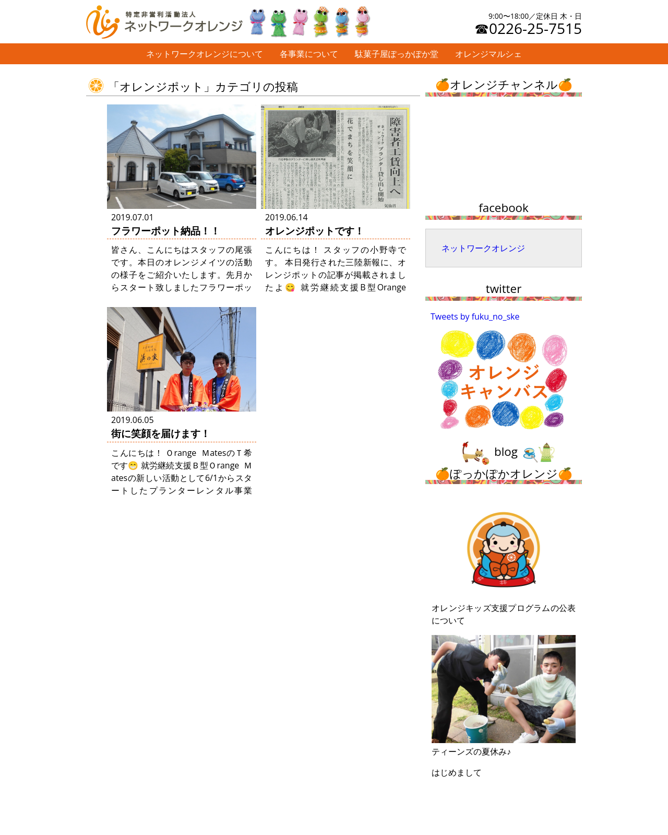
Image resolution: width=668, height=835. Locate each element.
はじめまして (457, 772)
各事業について (309, 54)
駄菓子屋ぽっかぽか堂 (396, 54)
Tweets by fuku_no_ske (475, 316)
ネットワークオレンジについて (204, 54)
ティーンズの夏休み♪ (504, 696)
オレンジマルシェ (488, 54)
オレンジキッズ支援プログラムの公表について (504, 562)
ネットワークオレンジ (483, 248)
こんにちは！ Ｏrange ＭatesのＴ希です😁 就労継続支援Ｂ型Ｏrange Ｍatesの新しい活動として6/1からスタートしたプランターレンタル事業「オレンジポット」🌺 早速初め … (181, 478)
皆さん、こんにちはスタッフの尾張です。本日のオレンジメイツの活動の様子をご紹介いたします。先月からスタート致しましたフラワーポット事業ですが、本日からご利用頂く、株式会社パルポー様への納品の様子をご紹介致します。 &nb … (181, 287)
